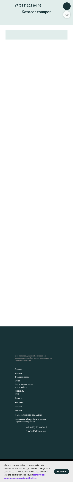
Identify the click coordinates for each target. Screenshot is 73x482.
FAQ (17, 394)
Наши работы (21, 387)
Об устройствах (22, 377)
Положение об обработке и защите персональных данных (30, 420)
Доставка (19, 402)
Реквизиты (19, 391)
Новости (18, 407)
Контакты (19, 411)
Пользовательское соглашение (28, 415)
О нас (17, 381)
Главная (18, 369)
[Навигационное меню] (67, 6)
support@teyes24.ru (36, 431)
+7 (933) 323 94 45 (27, 5)
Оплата (18, 398)
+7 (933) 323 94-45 (36, 427)
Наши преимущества (24, 384)
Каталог (18, 373)
